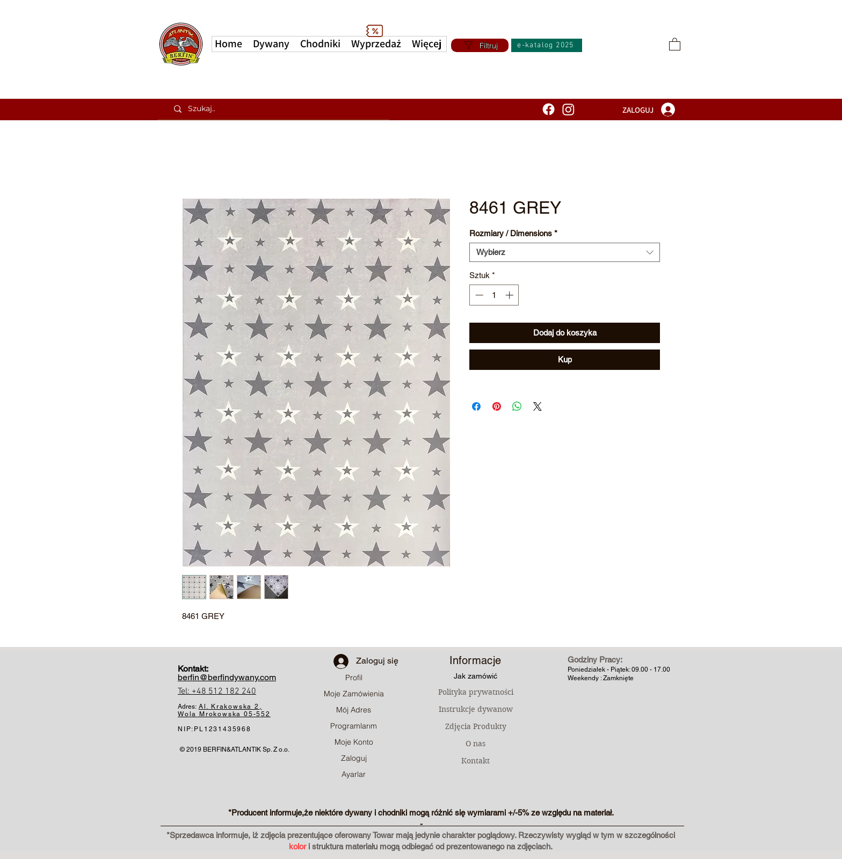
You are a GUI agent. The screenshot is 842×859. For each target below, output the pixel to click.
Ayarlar (354, 774)
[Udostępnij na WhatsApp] (517, 406)
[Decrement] (478, 295)
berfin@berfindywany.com (227, 677)
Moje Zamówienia (354, 693)
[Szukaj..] (277, 109)
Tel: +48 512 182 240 (217, 691)
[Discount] (374, 30)
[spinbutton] (494, 295)
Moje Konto (354, 742)
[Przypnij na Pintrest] (496, 406)
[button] (426, 44)
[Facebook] (548, 109)
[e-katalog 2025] (546, 45)
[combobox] (564, 252)
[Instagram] (568, 109)
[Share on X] (537, 406)
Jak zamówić (475, 676)
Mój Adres (353, 710)
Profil (353, 677)
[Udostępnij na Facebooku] (476, 406)
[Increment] (510, 295)
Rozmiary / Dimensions (513, 233)
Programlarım (353, 726)
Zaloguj (354, 758)
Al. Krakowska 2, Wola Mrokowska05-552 (224, 710)
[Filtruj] (480, 45)
